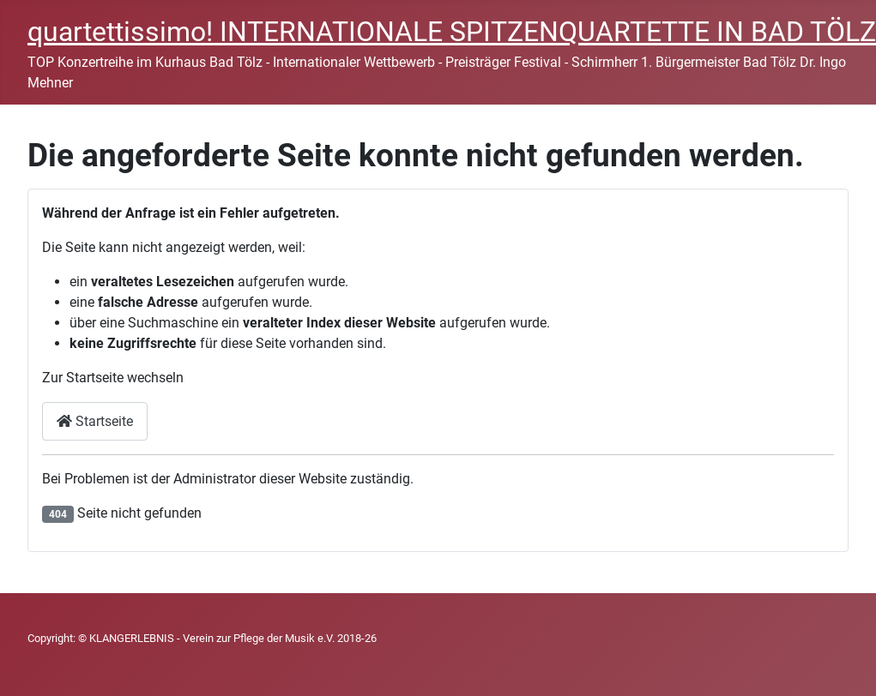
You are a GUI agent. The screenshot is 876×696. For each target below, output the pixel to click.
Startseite (95, 421)
